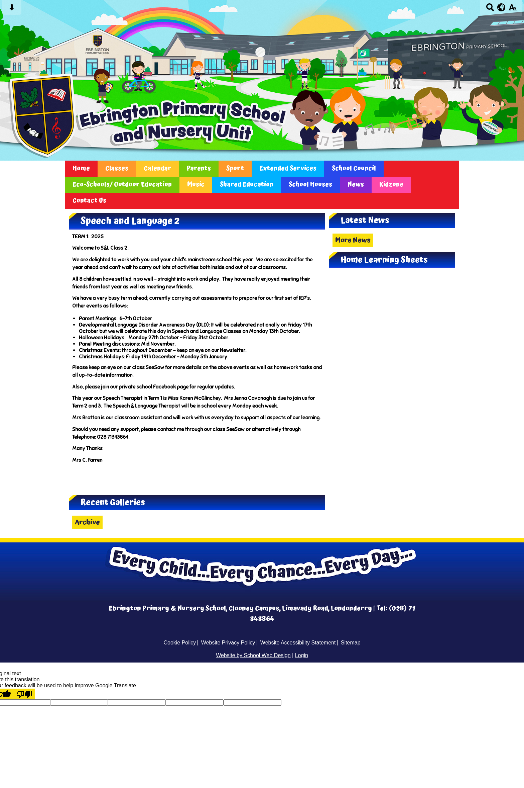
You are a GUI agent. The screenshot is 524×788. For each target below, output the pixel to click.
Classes (116, 169)
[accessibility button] (512, 9)
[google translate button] (501, 7)
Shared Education (246, 185)
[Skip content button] (11, 9)
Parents (199, 169)
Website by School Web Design (253, 655)
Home (81, 169)
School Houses (310, 185)
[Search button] (490, 9)
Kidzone (391, 185)
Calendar (157, 169)
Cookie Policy (179, 642)
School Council (354, 169)
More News (353, 240)
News (356, 185)
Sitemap (351, 642)
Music (196, 185)
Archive (87, 522)
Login (301, 655)
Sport (235, 169)
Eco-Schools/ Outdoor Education (122, 185)
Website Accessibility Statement (298, 642)
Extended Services (287, 169)
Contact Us (89, 201)
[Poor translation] (24, 694)
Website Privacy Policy (228, 642)
